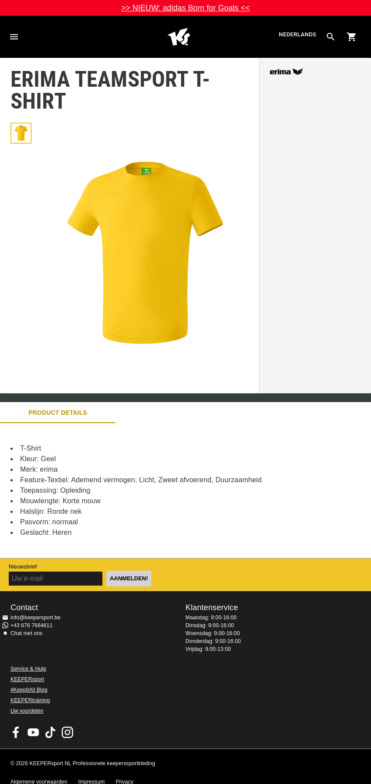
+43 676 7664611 (31, 625)
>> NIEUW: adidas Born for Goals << (185, 8)
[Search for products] (331, 37)
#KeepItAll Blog (28, 690)
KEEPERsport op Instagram (67, 732)
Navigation (14, 36)
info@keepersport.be (35, 617)
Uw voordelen (26, 711)
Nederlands (297, 35)
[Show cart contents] (351, 37)
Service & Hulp (28, 669)
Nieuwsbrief (23, 567)
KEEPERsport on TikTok (50, 732)
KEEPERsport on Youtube (33, 732)
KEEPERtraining (30, 700)
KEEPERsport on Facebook (16, 732)
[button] (21, 133)
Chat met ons (26, 633)
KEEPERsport (27, 679)
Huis (178, 37)
